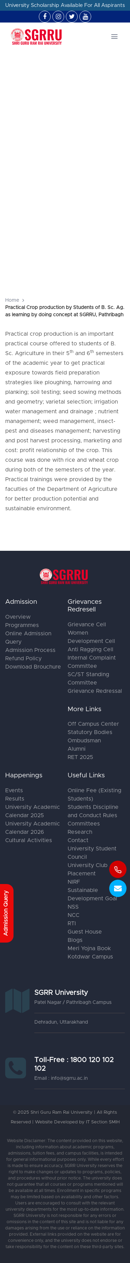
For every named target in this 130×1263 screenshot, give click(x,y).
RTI (72, 923)
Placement (82, 873)
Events (14, 790)
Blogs (75, 940)
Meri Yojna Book (89, 948)
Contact (78, 840)
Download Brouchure (33, 667)
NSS (73, 907)
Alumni (77, 749)
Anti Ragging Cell (90, 649)
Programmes (22, 625)
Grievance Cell (87, 624)
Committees (84, 824)
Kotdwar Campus (90, 957)
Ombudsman (84, 740)
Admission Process (30, 650)
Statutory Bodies (90, 732)
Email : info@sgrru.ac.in (61, 1078)
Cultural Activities (28, 840)
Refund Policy (23, 658)
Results (14, 799)
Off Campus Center (93, 724)
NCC (73, 915)
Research (80, 832)
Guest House (85, 932)
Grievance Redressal (95, 691)
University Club (87, 865)
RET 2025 (80, 757)
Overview (18, 617)
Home (12, 300)
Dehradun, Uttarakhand (61, 1022)
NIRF (74, 882)
